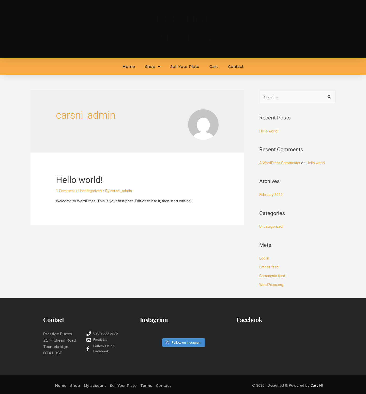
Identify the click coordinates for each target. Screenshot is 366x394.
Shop (152, 66)
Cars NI (316, 384)
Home (129, 66)
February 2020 (271, 194)
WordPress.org (271, 283)
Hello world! (83, 180)
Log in (264, 258)
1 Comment (66, 191)
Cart (213, 66)
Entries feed (269, 266)
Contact (235, 66)
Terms (146, 384)
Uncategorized (91, 191)
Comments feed (272, 275)
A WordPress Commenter (280, 163)
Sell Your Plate (184, 66)
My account (95, 384)
